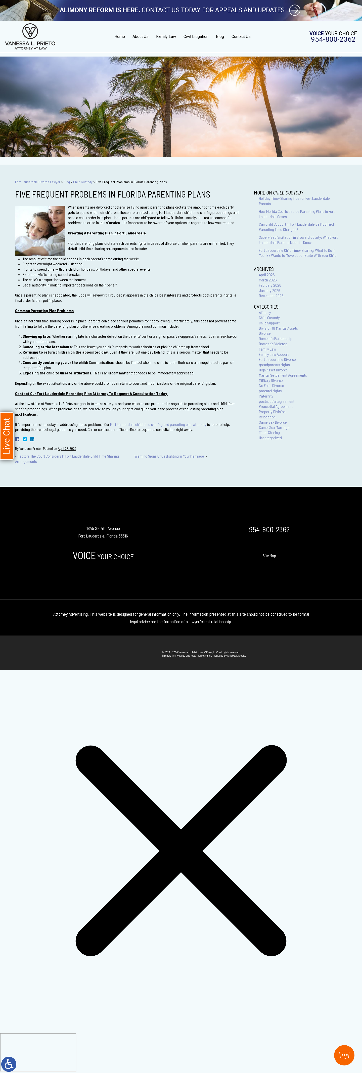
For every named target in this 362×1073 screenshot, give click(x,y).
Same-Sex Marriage (274, 427)
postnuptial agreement (276, 401)
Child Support (269, 322)
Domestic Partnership (275, 338)
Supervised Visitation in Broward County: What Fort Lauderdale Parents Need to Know (298, 240)
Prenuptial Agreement (276, 406)
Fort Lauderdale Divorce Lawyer (37, 182)
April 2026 (267, 274)
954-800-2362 (333, 39)
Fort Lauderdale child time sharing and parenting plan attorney (158, 424)
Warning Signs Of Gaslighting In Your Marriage (169, 456)
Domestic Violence (273, 343)
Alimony (265, 312)
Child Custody (83, 182)
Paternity (266, 396)
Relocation (267, 416)
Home (119, 36)
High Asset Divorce (273, 369)
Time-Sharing (269, 432)
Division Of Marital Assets (278, 328)
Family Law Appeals (274, 354)
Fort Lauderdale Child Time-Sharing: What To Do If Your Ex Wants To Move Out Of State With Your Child (298, 253)
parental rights (270, 390)
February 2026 (270, 285)
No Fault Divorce (271, 385)
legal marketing (199, 655)
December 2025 (271, 295)
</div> (38, 1052)
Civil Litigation (196, 36)
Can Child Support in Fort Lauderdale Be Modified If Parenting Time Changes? (298, 227)
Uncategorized (270, 437)
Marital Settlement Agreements (283, 375)
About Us (140, 36)
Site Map (269, 555)
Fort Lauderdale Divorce (277, 359)
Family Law (166, 36)
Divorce (265, 333)
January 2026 (269, 290)
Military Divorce (271, 380)
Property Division (272, 411)
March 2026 (268, 279)
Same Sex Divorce (273, 422)
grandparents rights (274, 364)
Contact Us (241, 36)
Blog (220, 36)
